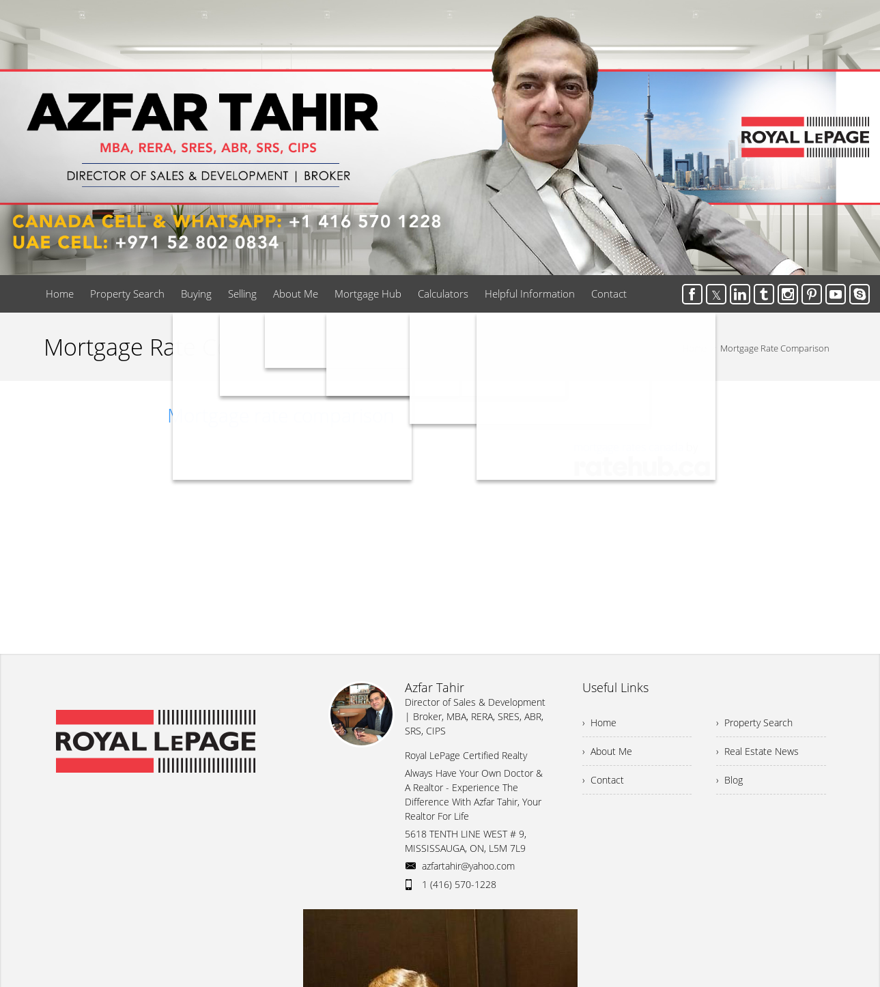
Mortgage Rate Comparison (774, 348)
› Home (599, 722)
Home (695, 348)
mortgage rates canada (628, 447)
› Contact (603, 779)
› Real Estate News (757, 751)
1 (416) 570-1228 (459, 884)
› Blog (729, 779)
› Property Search (754, 722)
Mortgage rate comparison (281, 415)
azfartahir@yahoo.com (468, 865)
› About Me (607, 751)
